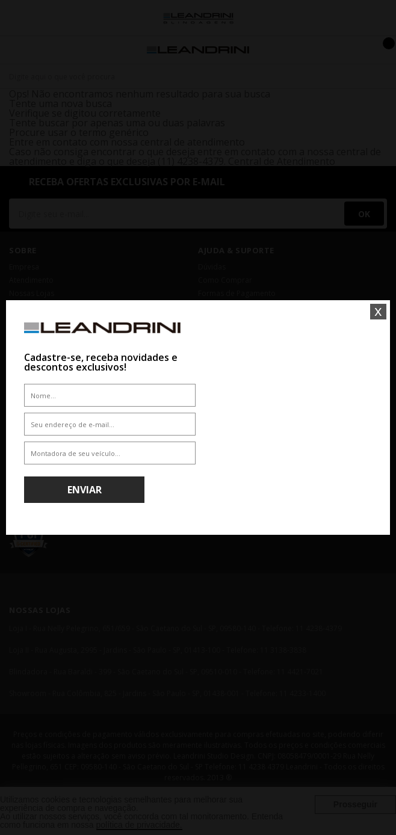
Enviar (84, 489)
